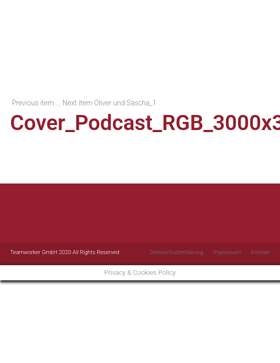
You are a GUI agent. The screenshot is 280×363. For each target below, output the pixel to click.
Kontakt (260, 252)
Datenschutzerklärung (176, 252)
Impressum (227, 252)
